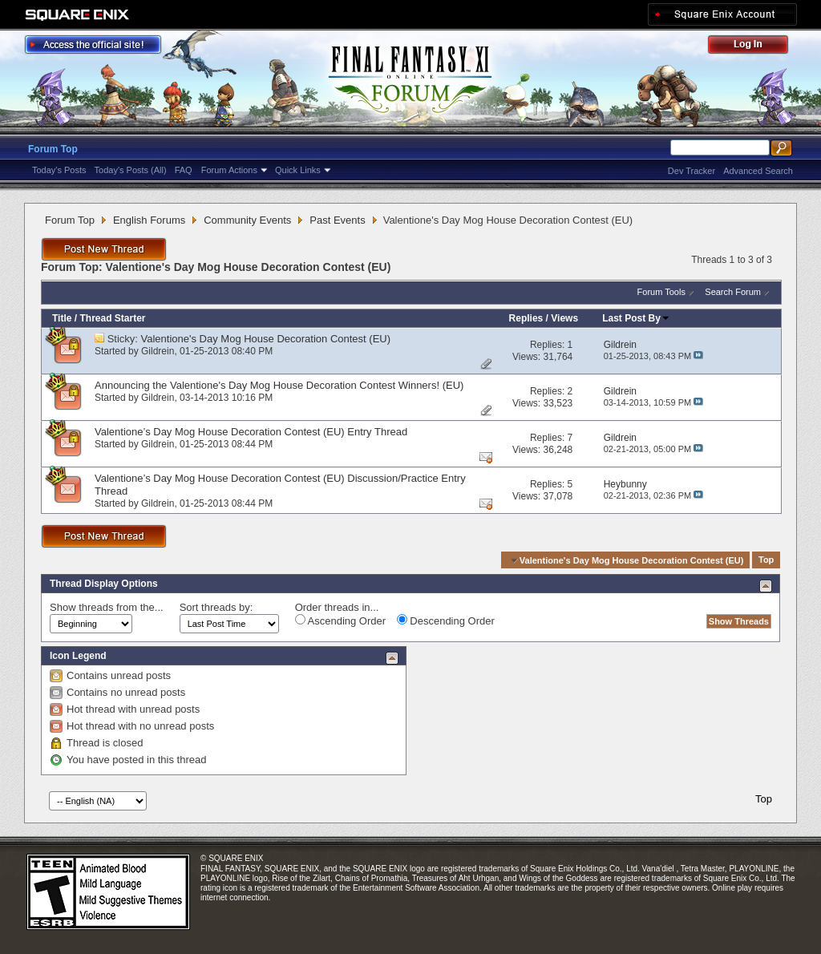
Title (61, 318)
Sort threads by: (216, 607)
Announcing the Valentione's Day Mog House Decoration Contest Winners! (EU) (279, 385)
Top (766, 560)
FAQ (183, 170)
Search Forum (733, 292)
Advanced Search (758, 171)
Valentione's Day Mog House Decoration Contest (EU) (266, 339)
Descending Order (446, 620)
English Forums (149, 220)
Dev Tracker (691, 171)
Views (564, 318)
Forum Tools (661, 292)
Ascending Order (340, 620)
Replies (526, 318)
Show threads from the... (107, 607)
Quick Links (298, 170)
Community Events (247, 220)
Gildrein (157, 351)
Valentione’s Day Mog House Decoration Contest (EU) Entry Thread (251, 432)
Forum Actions (229, 170)
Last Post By (636, 318)
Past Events (337, 220)
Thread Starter (112, 318)
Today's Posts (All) (131, 170)
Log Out (756, 46)
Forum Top (53, 149)
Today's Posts (59, 170)
